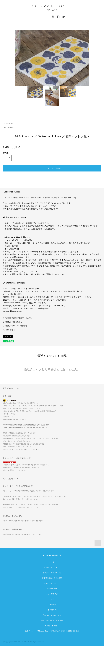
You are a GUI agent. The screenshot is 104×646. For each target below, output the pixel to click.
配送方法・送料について (52, 573)
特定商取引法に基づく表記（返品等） (18, 318)
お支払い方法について (52, 567)
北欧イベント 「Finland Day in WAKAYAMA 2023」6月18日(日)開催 (52, 631)
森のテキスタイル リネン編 (52, 620)
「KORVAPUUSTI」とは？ (52, 615)
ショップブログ (52, 594)
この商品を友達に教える (12, 322)
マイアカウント (52, 599)
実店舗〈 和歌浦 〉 (52, 625)
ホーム (52, 562)
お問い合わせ (52, 588)
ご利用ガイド (52, 610)
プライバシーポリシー (52, 583)
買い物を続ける (9, 330)
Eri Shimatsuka (8, 124)
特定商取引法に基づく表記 (52, 578)
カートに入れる (52, 168)
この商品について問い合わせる (15, 326)
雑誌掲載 (52, 604)
